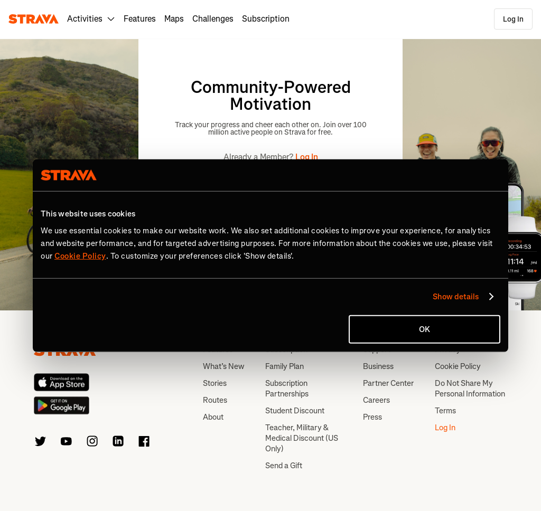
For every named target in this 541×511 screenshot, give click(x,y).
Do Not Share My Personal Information (470, 388)
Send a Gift (283, 465)
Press (372, 417)
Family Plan (284, 366)
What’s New (223, 366)
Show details (456, 296)
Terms (445, 410)
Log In (513, 19)
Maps (174, 18)
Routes (215, 400)
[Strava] (33, 19)
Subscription (266, 18)
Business (378, 366)
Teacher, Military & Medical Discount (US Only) (301, 438)
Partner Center (388, 383)
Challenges (213, 18)
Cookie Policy (458, 366)
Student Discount (294, 410)
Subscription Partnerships (287, 388)
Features (140, 18)
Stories (215, 383)
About (213, 417)
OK (424, 329)
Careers (376, 400)
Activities (91, 18)
